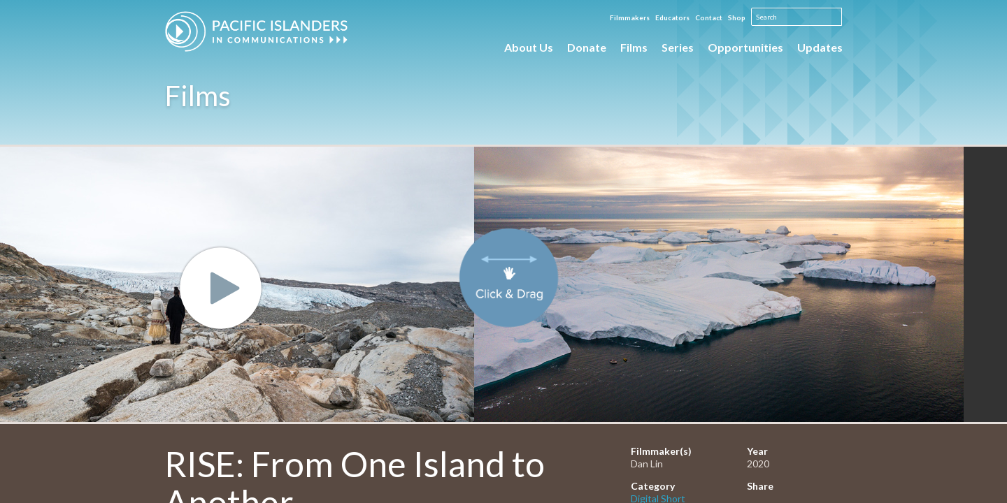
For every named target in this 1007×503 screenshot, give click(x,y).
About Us (528, 47)
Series (678, 47)
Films (634, 47)
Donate (586, 47)
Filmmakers (630, 17)
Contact (708, 17)
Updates (820, 47)
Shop (736, 17)
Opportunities (745, 47)
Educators (672, 17)
